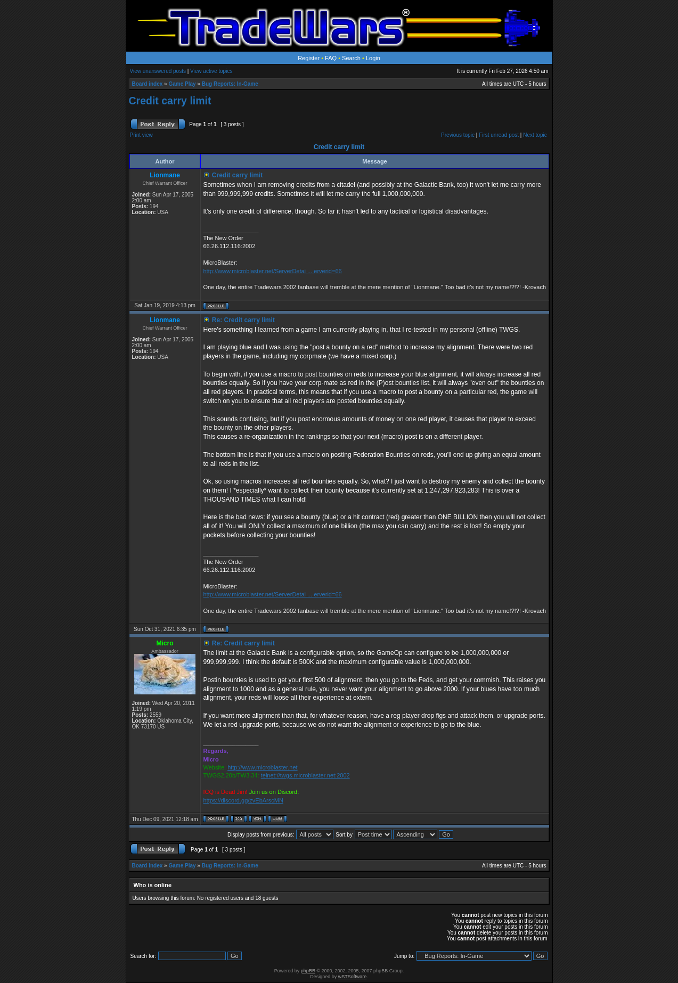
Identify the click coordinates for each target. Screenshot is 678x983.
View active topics (211, 71)
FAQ (331, 58)
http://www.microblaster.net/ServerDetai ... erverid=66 (272, 271)
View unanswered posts (158, 71)
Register (309, 58)
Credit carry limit (170, 101)
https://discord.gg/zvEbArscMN (243, 800)
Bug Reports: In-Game (230, 84)
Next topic (534, 135)
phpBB (308, 970)
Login (373, 58)
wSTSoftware (352, 976)
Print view (141, 135)
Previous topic (458, 135)
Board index (147, 84)
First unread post (499, 135)
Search (351, 58)
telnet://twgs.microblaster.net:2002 (305, 775)
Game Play (181, 84)
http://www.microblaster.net (262, 767)
